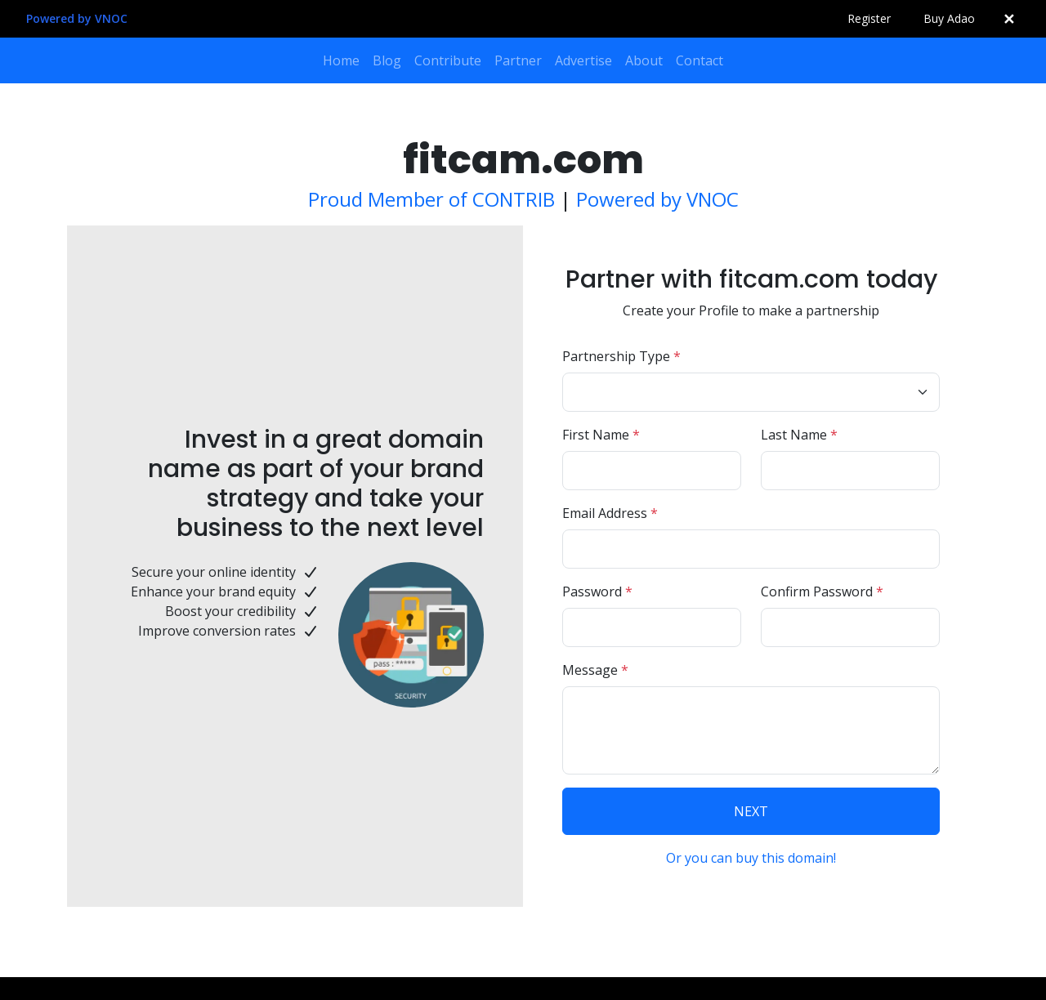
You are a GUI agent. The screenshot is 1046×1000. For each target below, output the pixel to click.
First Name (601, 435)
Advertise (583, 60)
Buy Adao (949, 18)
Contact (699, 60)
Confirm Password (822, 591)
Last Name (799, 435)
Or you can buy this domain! (751, 858)
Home (341, 60)
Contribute (447, 60)
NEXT (751, 811)
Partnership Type (621, 356)
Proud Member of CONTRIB (431, 198)
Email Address (610, 513)
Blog (387, 60)
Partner (518, 60)
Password (597, 591)
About (644, 60)
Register (869, 18)
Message (595, 670)
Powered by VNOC (76, 18)
